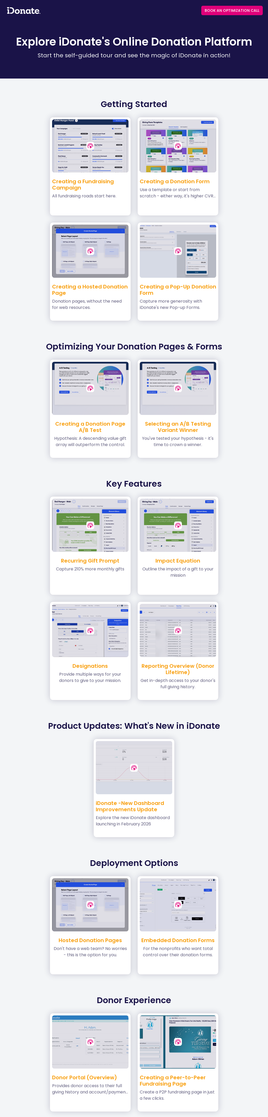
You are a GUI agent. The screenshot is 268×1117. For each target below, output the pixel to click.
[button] (90, 146)
